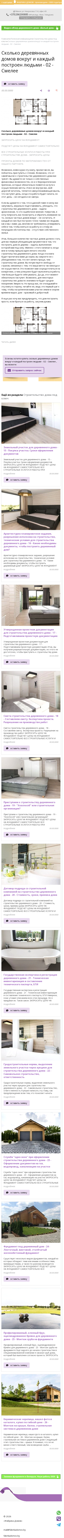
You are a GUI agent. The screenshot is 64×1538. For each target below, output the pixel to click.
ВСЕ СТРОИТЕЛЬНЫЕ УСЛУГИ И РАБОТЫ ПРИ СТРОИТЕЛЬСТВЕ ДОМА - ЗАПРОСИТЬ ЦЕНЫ (25, 153)
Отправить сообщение (31, 18)
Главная (5, 38)
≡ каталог (6, 2)
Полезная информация (21, 38)
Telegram (49, 14)
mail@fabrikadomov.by (15, 1529)
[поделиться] (41, 90)
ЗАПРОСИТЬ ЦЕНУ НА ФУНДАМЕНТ (20, 139)
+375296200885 (17, 14)
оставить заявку (16, 83)
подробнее (9, 473)
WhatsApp (33, 14)
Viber (41, 14)
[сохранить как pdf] (56, 90)
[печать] (49, 90)
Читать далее (8, 341)
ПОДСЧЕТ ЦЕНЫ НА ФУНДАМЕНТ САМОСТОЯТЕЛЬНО (30, 145)
